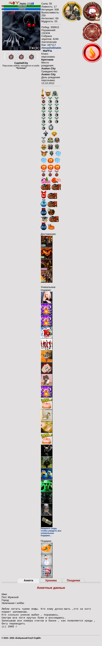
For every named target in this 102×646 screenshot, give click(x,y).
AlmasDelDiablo (51, 47)
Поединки (73, 580)
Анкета (28, 580)
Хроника (51, 580)
